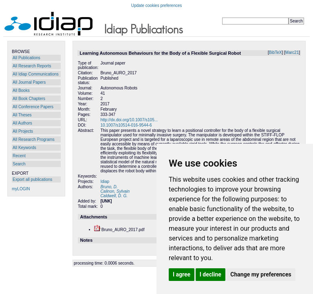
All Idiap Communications (36, 74)
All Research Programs (34, 139)
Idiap (104, 181)
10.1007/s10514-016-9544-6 (126, 125)
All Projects (23, 131)
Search (19, 164)
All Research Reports (32, 66)
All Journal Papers (29, 82)
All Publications (26, 58)
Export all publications (32, 179)
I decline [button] (210, 274)
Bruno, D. (108, 187)
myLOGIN (21, 189)
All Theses (22, 115)
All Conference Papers (33, 107)
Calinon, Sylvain (115, 191)
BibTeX (275, 52)
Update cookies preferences (156, 5)
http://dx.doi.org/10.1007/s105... (129, 120)
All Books (21, 90)
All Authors (22, 123)
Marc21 (292, 52)
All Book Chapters (29, 98)
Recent (19, 156)
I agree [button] (181, 274)
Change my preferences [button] (260, 274)
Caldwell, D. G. (114, 196)
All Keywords (24, 147)
